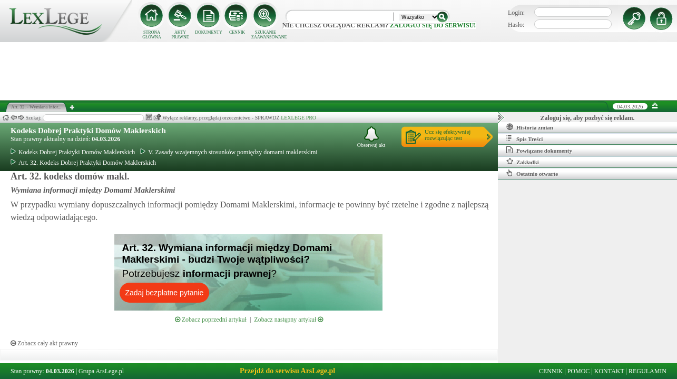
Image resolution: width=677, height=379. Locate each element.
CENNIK (237, 32)
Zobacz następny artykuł (288, 319)
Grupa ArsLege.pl (101, 371)
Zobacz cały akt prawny (44, 343)
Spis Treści (524, 138)
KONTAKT (609, 371)
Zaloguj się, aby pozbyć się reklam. (588, 118)
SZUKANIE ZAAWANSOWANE (265, 34)
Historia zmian (529, 127)
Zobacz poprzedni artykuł (211, 319)
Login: (516, 12)
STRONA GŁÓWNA (151, 34)
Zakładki (522, 161)
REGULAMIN (647, 371)
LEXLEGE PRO (298, 118)
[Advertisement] (339, 71)
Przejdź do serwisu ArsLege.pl (287, 371)
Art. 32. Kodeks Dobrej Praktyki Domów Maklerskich (83, 162)
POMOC (578, 371)
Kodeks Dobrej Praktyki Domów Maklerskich (88, 130)
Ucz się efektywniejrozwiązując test (447, 134)
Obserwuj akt (371, 137)
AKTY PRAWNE (180, 34)
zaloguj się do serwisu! (433, 25)
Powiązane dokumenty (539, 150)
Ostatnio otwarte (532, 173)
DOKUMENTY (208, 32)
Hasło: (516, 24)
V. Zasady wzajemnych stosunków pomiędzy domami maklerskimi (228, 152)
